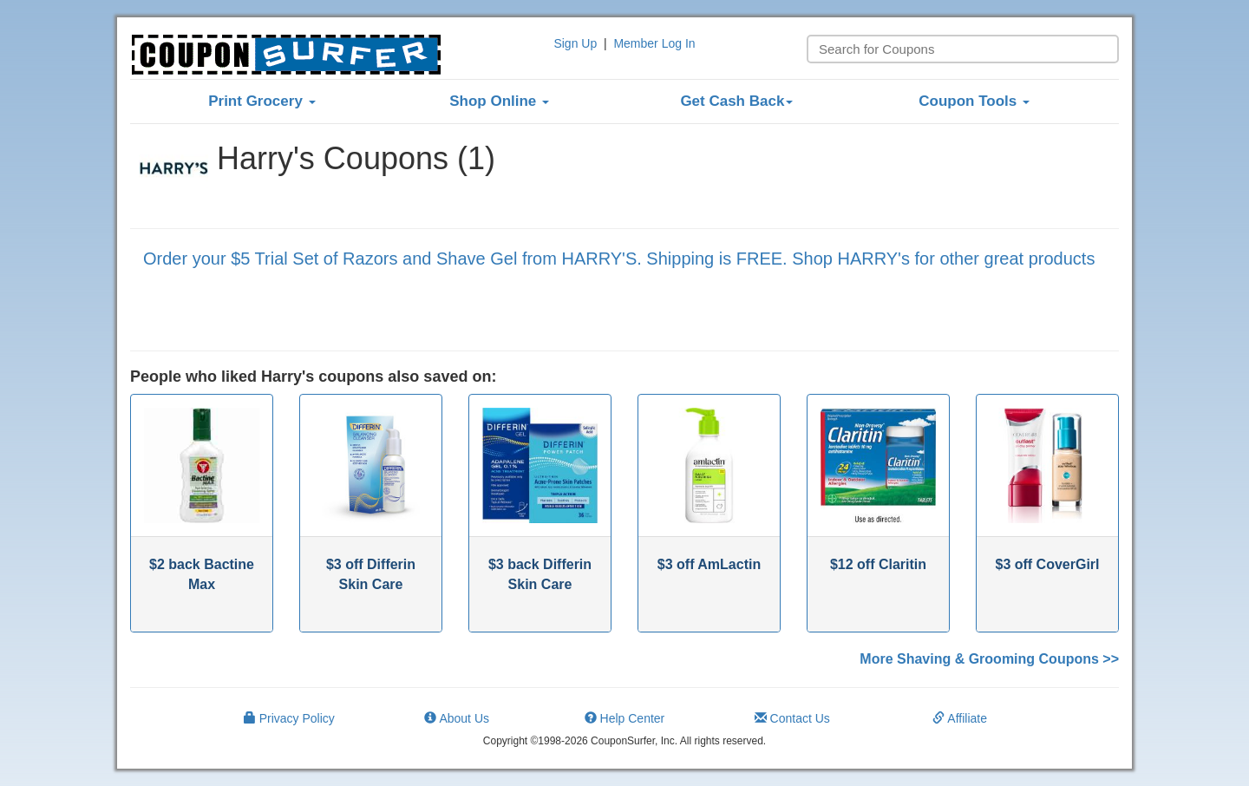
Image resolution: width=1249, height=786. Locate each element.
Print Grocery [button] (261, 101)
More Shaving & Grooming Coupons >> (989, 659)
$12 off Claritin (878, 564)
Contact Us (792, 718)
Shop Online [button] (499, 101)
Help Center (625, 718)
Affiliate (959, 718)
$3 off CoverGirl (1047, 564)
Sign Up (575, 43)
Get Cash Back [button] (736, 101)
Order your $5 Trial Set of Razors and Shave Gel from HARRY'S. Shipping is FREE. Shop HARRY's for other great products (619, 258)
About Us (456, 718)
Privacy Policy (289, 718)
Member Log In (654, 43)
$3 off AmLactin (709, 564)
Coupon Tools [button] (974, 101)
